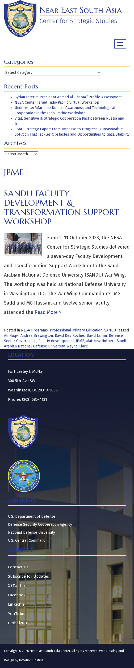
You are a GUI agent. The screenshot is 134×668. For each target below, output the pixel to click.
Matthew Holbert (100, 341)
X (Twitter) (17, 585)
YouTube (16, 613)
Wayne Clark (77, 346)
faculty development (56, 341)
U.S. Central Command (26, 540)
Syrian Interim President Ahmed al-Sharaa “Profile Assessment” (69, 97)
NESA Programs (34, 330)
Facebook (17, 595)
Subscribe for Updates (28, 576)
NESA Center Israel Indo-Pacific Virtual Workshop (57, 102)
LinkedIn (16, 604)
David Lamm (97, 335)
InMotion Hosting (31, 660)
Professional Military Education (76, 330)
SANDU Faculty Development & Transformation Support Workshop (61, 207)
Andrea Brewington (36, 335)
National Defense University (31, 532)
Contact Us (18, 567)
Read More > (47, 312)
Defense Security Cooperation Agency (40, 524)
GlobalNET (17, 623)
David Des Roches (70, 335)
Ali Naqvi (11, 335)
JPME (80, 341)
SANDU (110, 330)
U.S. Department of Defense (31, 516)
